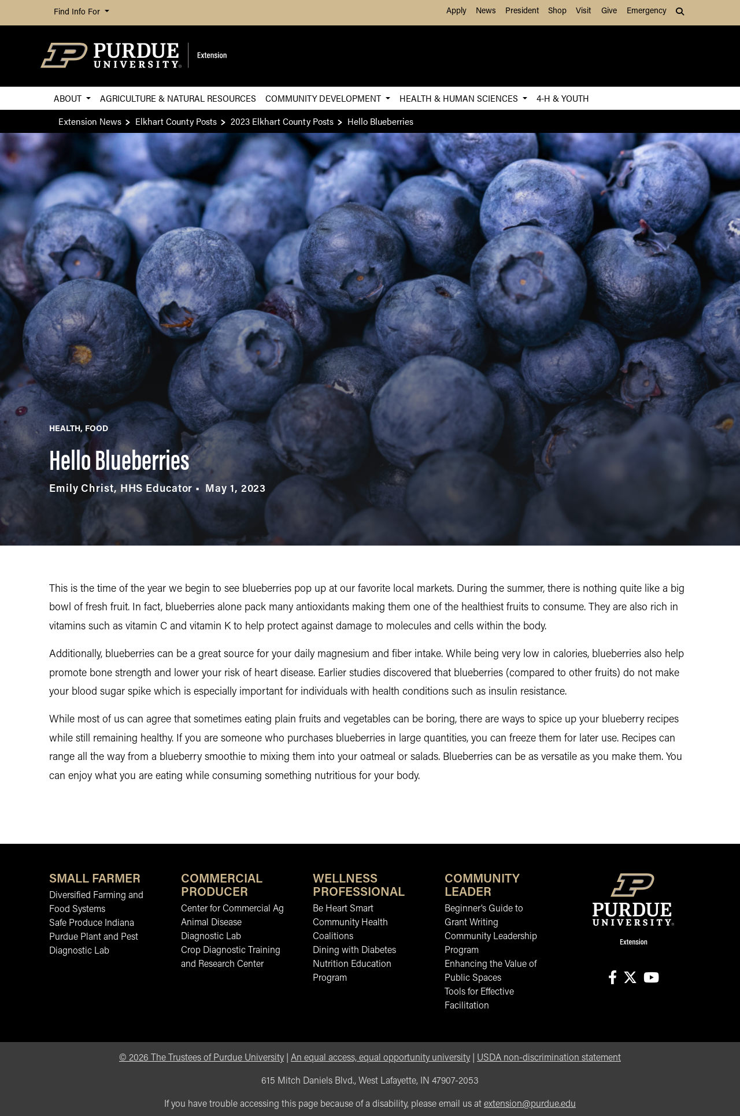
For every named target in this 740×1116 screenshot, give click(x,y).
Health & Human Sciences (459, 98)
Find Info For (78, 12)
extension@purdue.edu (530, 1104)
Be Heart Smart (343, 909)
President (522, 11)
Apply (456, 11)
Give (609, 11)
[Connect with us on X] (630, 979)
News (486, 11)
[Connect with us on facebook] (612, 979)
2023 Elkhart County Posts (282, 121)
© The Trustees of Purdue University (201, 1058)
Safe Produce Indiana (91, 923)
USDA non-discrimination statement (549, 1058)
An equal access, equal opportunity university (380, 1058)
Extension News (89, 121)
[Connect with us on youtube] (650, 979)
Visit (583, 11)
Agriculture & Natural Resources (178, 98)
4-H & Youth (562, 98)
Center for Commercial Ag (232, 909)
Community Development (324, 98)
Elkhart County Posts (176, 121)
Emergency (647, 11)
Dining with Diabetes (354, 950)
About (69, 98)
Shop (557, 11)
